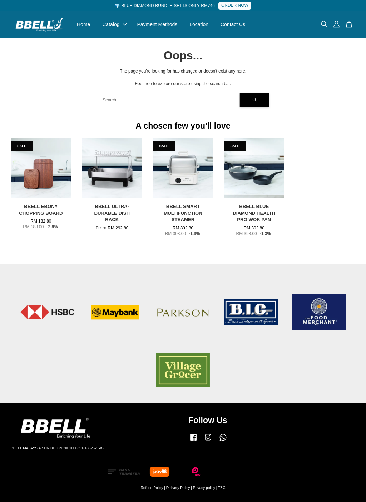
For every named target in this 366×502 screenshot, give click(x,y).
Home (83, 24)
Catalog (114, 24)
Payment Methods (157, 24)
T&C (221, 488)
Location (198, 24)
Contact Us (233, 24)
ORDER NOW (234, 5)
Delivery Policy (178, 488)
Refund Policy (151, 488)
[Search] (168, 100)
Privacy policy (204, 488)
